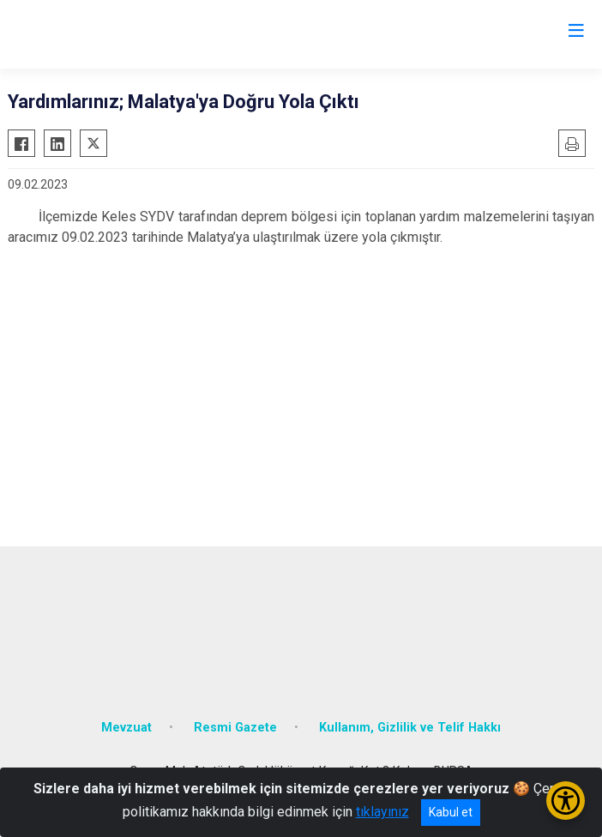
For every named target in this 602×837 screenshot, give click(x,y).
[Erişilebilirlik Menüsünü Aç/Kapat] (565, 800)
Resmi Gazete (235, 727)
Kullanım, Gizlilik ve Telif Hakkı (410, 727)
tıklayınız (382, 812)
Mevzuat (126, 727)
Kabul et (451, 812)
